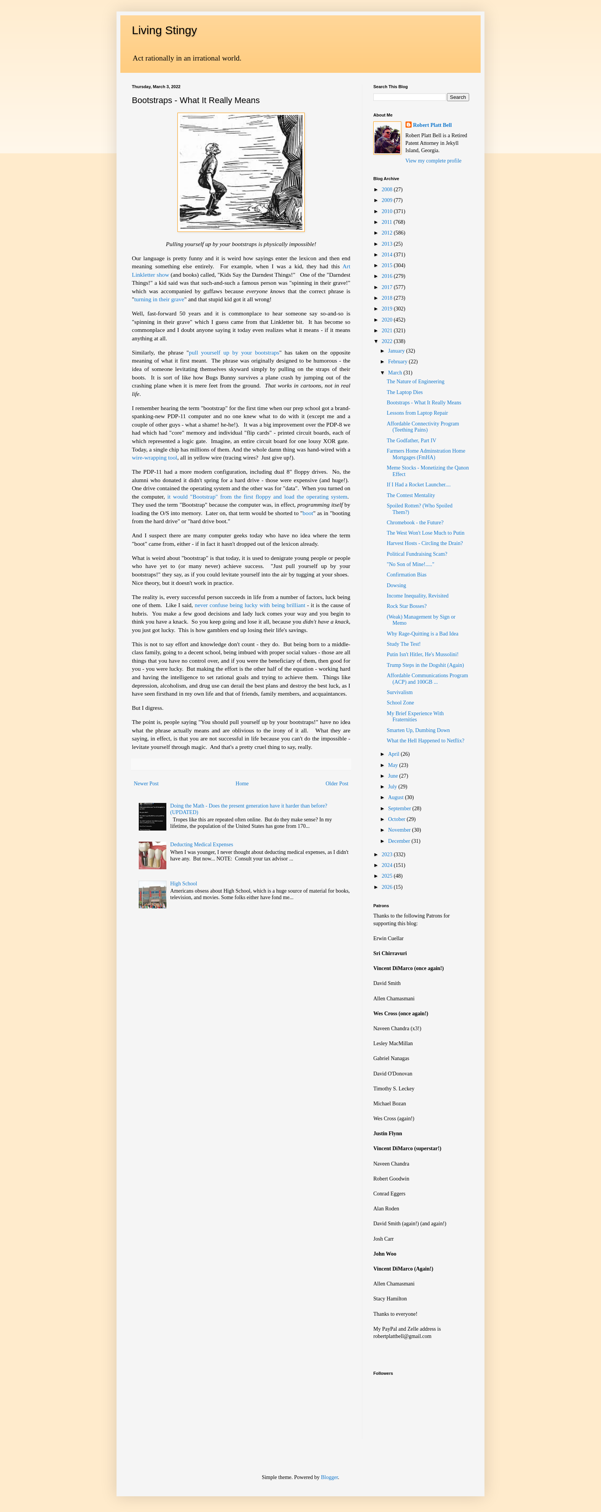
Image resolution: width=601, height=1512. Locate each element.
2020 (388, 320)
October (397, 819)
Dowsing (396, 585)
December (399, 841)
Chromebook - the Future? (415, 522)
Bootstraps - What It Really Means (424, 402)
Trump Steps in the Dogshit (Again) (425, 665)
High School (183, 884)
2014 (388, 255)
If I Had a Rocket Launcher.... (419, 485)
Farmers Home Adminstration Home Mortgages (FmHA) (426, 454)
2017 (388, 287)
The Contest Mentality (411, 495)
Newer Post (146, 783)
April (394, 754)
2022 (388, 341)
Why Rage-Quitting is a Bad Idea (422, 634)
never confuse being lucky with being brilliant (250, 605)
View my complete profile (434, 161)
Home (242, 783)
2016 (388, 276)
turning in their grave (159, 299)
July (393, 787)
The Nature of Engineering (415, 381)
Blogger (329, 1477)
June (393, 776)
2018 (388, 298)
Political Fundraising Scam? (417, 554)
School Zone (400, 703)
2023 (388, 854)
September (400, 808)
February (398, 361)
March (395, 373)
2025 (388, 876)
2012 (388, 233)
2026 (388, 887)
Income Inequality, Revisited (417, 596)
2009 (388, 200)
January (397, 351)
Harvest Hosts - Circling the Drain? (425, 543)
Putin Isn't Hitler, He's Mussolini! (423, 654)
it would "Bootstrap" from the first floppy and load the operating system (257, 496)
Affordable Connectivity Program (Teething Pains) (423, 427)
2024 (388, 865)
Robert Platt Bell (432, 125)
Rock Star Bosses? (407, 606)
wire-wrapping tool (154, 457)
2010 (388, 211)
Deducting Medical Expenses (201, 844)
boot (308, 513)
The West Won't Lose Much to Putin (426, 533)
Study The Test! (404, 644)
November (400, 830)
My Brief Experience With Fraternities (415, 717)
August (396, 797)
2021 (388, 330)
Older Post (337, 783)
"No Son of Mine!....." (410, 564)
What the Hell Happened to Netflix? (426, 741)
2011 (388, 222)
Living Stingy (164, 30)
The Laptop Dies (405, 392)
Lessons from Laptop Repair (417, 413)
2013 (388, 244)
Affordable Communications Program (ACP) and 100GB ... (427, 679)
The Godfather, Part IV (411, 440)
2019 (388, 309)
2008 (388, 189)
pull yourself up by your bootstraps (234, 352)
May (393, 765)
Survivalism (400, 692)
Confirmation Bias (407, 575)
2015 (388, 265)
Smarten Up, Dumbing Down (418, 730)
